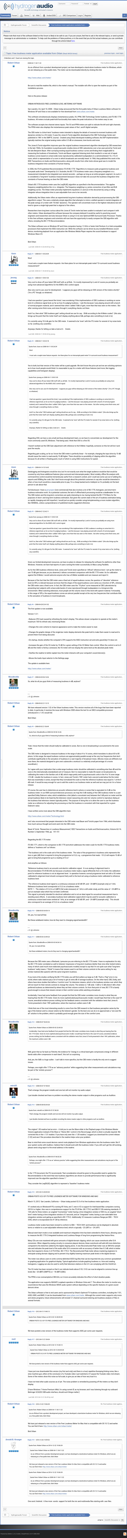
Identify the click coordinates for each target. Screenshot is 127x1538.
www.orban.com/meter (85, 112)
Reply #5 (30, 511)
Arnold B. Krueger (14, 1439)
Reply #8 (30, 703)
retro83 (13, 1085)
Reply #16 (31, 1311)
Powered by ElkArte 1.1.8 (8, 1534)
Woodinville (13, 677)
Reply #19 (31, 1440)
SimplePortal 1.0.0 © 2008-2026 (30, 1534)
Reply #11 (31, 937)
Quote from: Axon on (43, 347)
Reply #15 (31, 1192)
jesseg (14, 277)
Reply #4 (30, 467)
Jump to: (100, 1520)
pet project (50, 490)
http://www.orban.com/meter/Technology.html (46, 816)
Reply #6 (30, 604)
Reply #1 (30, 254)
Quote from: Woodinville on (45, 732)
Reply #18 (31, 1404)
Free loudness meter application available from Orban (70, 25)
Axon (13, 253)
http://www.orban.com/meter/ (39, 78)
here (73, 41)
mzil (14, 1339)
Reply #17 (31, 1339)
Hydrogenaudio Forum (19, 25)
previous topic (109, 53)
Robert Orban (14, 63)
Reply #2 (30, 278)
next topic (119, 53)
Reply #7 (30, 677)
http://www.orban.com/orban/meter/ (58, 1426)
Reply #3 (30, 341)
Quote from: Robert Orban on (46, 1028)
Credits (18, 1534)
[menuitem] (121, 48)
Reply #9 (30, 726)
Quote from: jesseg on (43, 377)
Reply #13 (31, 1086)
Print (121, 48)
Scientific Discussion (39, 25)
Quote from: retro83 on (44, 1110)
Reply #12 (31, 1022)
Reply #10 (31, 911)
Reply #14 (31, 1105)
